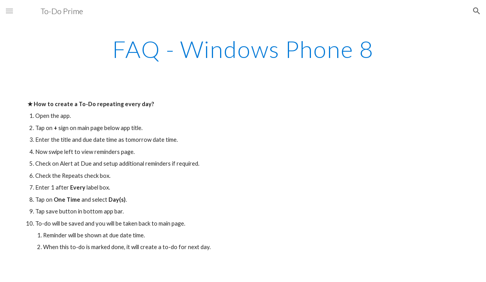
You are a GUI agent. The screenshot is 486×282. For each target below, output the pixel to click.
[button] (9, 11)
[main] (242, 49)
